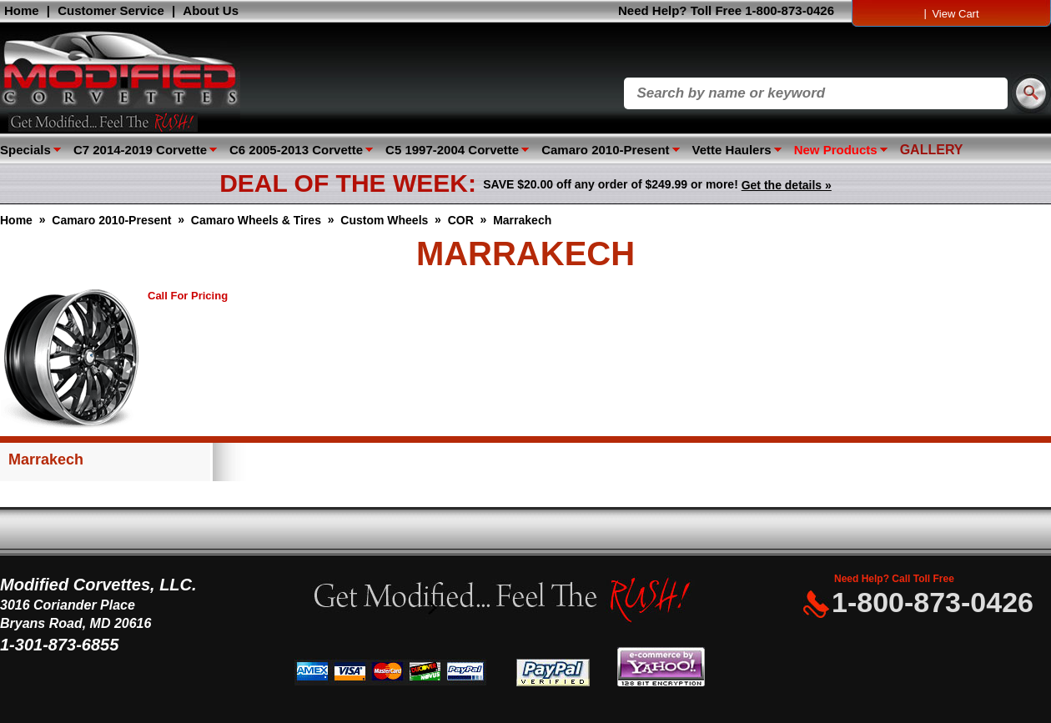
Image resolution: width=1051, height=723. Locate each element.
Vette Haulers (732, 150)
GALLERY (931, 150)
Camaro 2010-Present (605, 150)
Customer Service (111, 10)
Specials (25, 150)
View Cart (955, 14)
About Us (211, 10)
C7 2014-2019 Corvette (140, 150)
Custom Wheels (384, 220)
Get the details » (787, 185)
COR (461, 220)
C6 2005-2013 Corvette (296, 150)
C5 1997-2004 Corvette (452, 150)
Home (21, 10)
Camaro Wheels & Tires (256, 220)
